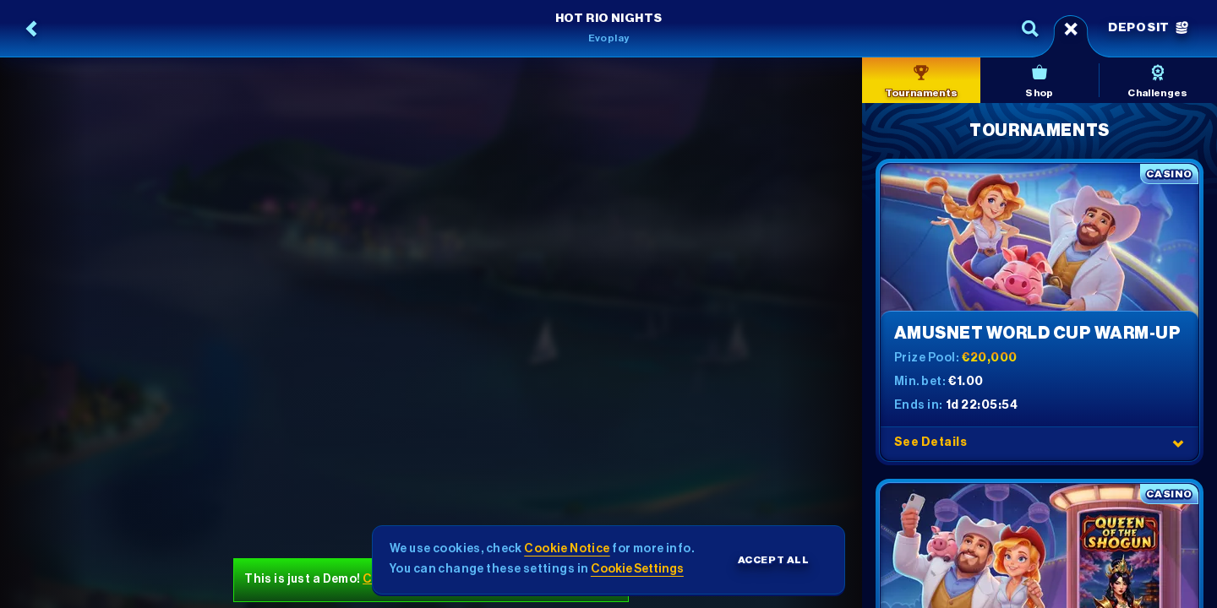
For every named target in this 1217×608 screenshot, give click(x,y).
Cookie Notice (566, 549)
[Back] (32, 29)
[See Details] (1178, 443)
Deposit (1148, 28)
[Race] (1071, 29)
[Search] (1030, 29)
